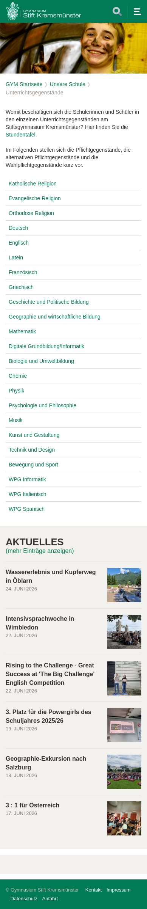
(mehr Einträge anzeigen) (40, 551)
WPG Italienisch (27, 494)
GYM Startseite (24, 84)
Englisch (19, 243)
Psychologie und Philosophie (42, 405)
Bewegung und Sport (33, 465)
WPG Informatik (27, 479)
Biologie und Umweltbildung (41, 361)
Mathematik (22, 331)
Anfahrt (50, 898)
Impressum (118, 890)
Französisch (23, 272)
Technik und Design (32, 450)
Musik (16, 420)
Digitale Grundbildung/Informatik (46, 346)
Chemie (18, 376)
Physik (16, 391)
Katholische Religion (33, 184)
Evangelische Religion (35, 198)
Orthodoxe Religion (31, 213)
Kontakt (93, 890)
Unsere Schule (67, 84)
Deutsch (18, 228)
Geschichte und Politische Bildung (49, 302)
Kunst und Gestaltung (34, 435)
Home (43, 11)
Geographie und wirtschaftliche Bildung (55, 317)
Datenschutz (24, 898)
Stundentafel (21, 135)
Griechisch (21, 287)
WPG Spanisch (27, 509)
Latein (16, 257)
